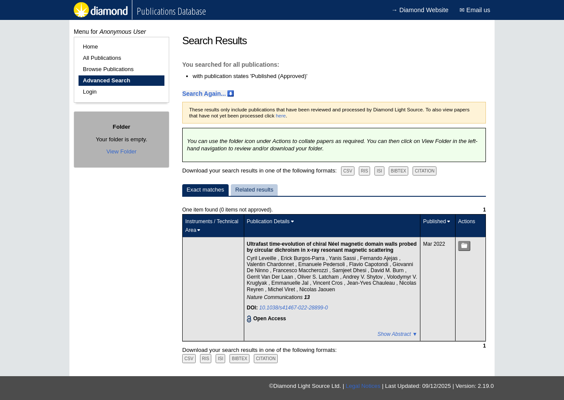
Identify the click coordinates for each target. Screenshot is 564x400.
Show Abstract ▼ (397, 334)
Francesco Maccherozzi (301, 270)
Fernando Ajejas (379, 258)
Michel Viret (282, 289)
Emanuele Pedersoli (322, 264)
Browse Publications (108, 69)
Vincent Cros (328, 283)
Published (434, 221)
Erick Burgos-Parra (303, 258)
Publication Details (268, 221)
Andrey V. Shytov (363, 277)
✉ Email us (474, 10)
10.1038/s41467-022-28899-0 (293, 308)
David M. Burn (388, 270)
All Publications (102, 58)
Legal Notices (363, 386)
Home (90, 46)
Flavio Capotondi (369, 264)
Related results (254, 189)
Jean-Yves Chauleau (371, 283)
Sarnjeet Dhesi (350, 270)
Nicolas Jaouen (317, 289)
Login (90, 91)
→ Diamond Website (420, 10)
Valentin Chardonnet (271, 264)
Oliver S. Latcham (318, 277)
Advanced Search (106, 80)
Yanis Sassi (343, 258)
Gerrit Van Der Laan (271, 277)
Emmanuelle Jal (291, 283)
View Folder (121, 151)
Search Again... (204, 93)
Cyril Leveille (262, 258)
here (281, 115)
